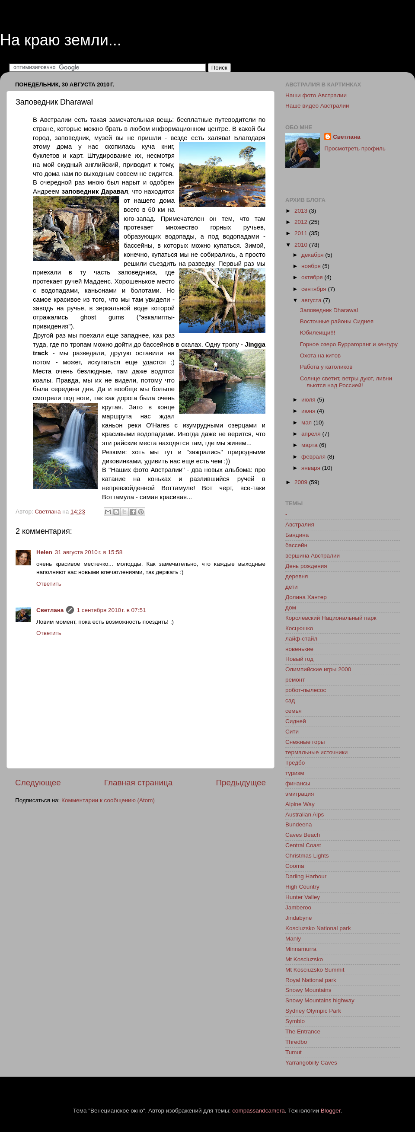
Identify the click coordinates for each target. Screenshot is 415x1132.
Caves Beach (302, 835)
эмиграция (299, 794)
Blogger (331, 1110)
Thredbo (296, 1042)
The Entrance (302, 1031)
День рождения (306, 566)
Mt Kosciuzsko (304, 959)
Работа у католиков (326, 367)
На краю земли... (60, 40)
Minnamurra (300, 949)
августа (312, 300)
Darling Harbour (305, 876)
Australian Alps (304, 814)
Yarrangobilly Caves (311, 1062)
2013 (301, 210)
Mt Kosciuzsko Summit (315, 969)
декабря (313, 255)
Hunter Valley (302, 897)
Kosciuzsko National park (318, 928)
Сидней (295, 721)
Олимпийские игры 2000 (318, 669)
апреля (311, 433)
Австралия (299, 524)
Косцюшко (299, 628)
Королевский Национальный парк (331, 618)
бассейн (296, 545)
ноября (311, 266)
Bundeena (298, 824)
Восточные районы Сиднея (337, 321)
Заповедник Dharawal (329, 310)
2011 (301, 233)
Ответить (48, 583)
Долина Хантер (306, 597)
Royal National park (310, 980)
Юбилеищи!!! (317, 332)
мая (307, 422)
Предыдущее (241, 782)
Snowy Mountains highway (319, 1000)
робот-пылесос (305, 690)
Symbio (295, 1021)
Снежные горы (305, 742)
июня (309, 411)
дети (291, 587)
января (311, 468)
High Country (302, 886)
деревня (296, 576)
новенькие (299, 649)
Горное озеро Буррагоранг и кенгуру (349, 344)
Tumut (293, 1052)
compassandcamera (258, 1110)
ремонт (295, 679)
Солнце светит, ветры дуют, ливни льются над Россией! (346, 382)
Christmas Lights (307, 855)
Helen (44, 552)
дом (290, 607)
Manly (293, 938)
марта (310, 445)
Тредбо (295, 762)
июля (309, 399)
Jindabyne (298, 918)
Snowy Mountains (308, 990)
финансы (297, 783)
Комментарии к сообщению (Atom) (108, 800)
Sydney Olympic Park (313, 1011)
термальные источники (316, 752)
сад (290, 700)
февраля (314, 456)
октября (312, 277)
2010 (301, 245)
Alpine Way (300, 804)
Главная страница (138, 782)
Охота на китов (320, 355)
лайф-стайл (301, 638)
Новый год (299, 659)
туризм (294, 773)
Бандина (297, 535)
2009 (301, 482)
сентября (314, 289)
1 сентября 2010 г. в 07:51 (111, 610)
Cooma (294, 866)
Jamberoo (298, 907)
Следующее (38, 782)
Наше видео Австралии (317, 105)
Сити (292, 731)
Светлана (50, 610)
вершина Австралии (312, 555)
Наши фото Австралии (316, 95)
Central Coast (303, 845)
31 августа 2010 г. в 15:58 (88, 552)
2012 (301, 222)
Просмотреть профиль (355, 148)
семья (293, 711)
